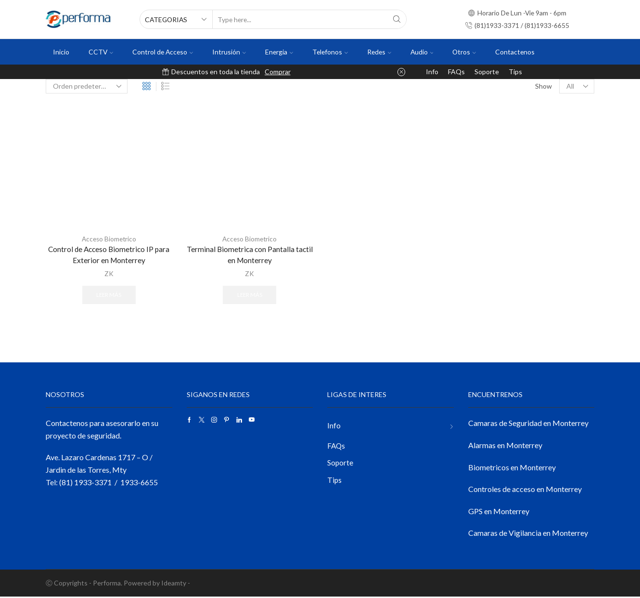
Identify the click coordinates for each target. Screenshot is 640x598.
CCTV (101, 52)
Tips (515, 71)
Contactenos (515, 52)
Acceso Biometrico (108, 239)
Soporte (486, 71)
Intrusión (229, 52)
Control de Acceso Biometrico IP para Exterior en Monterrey (108, 255)
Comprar (278, 71)
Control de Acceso (162, 52)
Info (432, 71)
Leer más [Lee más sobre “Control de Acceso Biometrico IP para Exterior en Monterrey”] (109, 295)
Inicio (61, 52)
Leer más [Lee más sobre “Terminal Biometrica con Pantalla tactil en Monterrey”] (250, 295)
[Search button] (397, 19)
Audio (422, 52)
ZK (109, 274)
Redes (379, 52)
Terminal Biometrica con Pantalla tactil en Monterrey (249, 255)
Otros (464, 52)
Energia (279, 52)
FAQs (456, 71)
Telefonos (330, 52)
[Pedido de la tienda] (87, 86)
